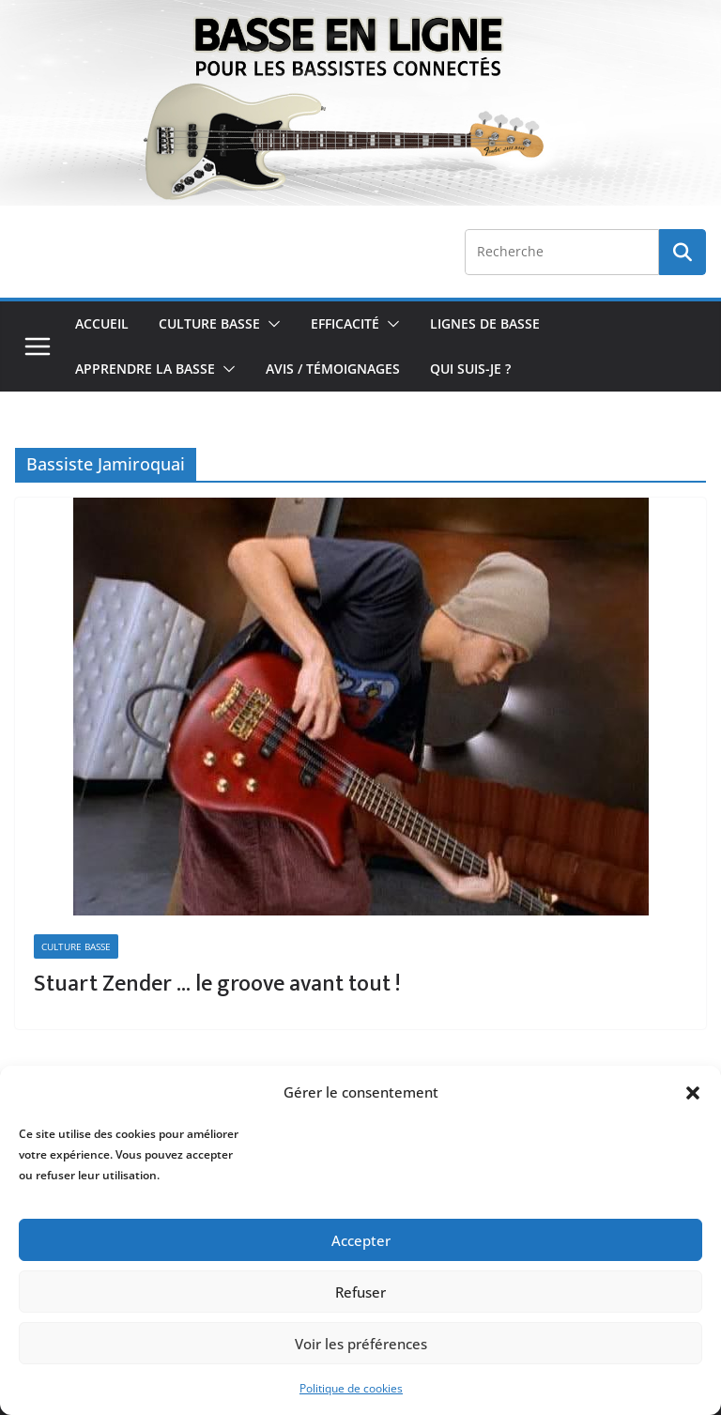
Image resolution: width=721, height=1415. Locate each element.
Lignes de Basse (485, 323)
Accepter (361, 1240)
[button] (692, 1093)
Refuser (360, 1292)
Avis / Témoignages (333, 368)
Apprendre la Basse (145, 368)
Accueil (102, 323)
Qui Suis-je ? (470, 368)
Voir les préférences (361, 1343)
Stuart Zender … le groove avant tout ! (217, 984)
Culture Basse (209, 323)
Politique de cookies (351, 1388)
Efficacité (345, 323)
